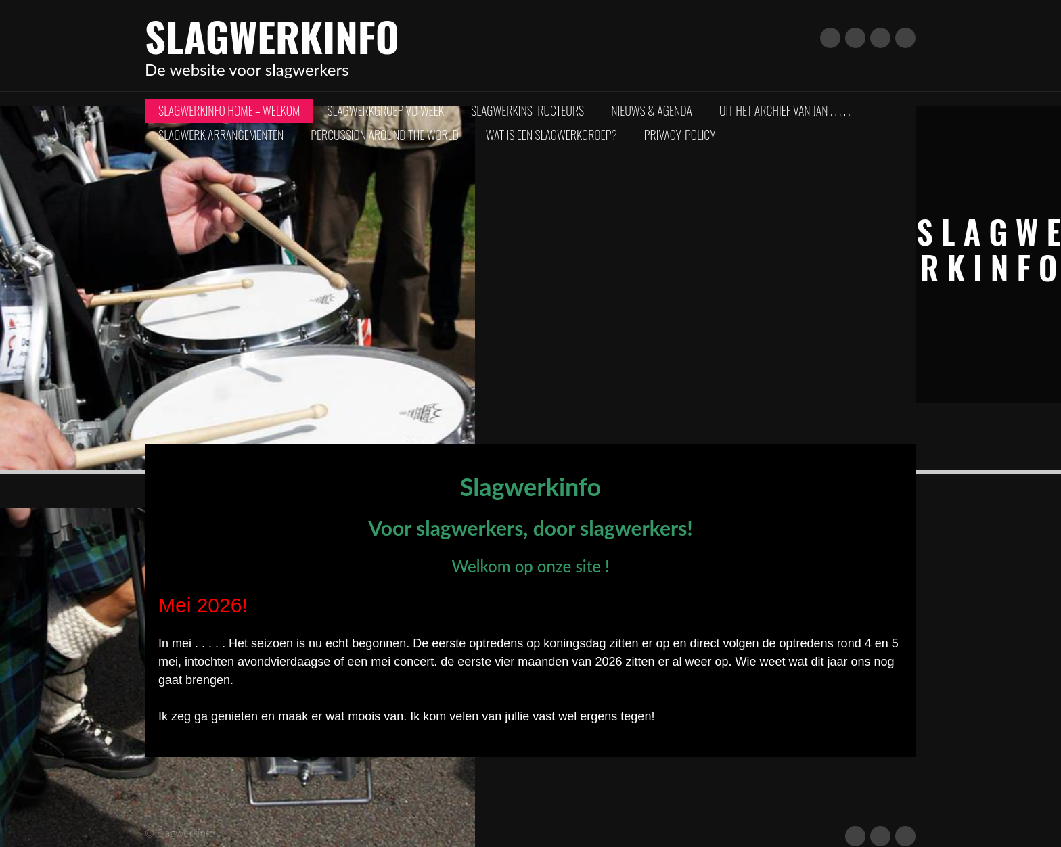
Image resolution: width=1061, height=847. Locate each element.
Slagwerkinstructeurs (527, 110)
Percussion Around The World (385, 134)
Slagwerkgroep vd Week (385, 110)
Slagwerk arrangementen (221, 134)
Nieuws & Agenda (651, 110)
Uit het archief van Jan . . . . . (784, 110)
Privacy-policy (680, 134)
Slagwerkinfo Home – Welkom (229, 110)
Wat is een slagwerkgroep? (551, 134)
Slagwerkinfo (272, 35)
